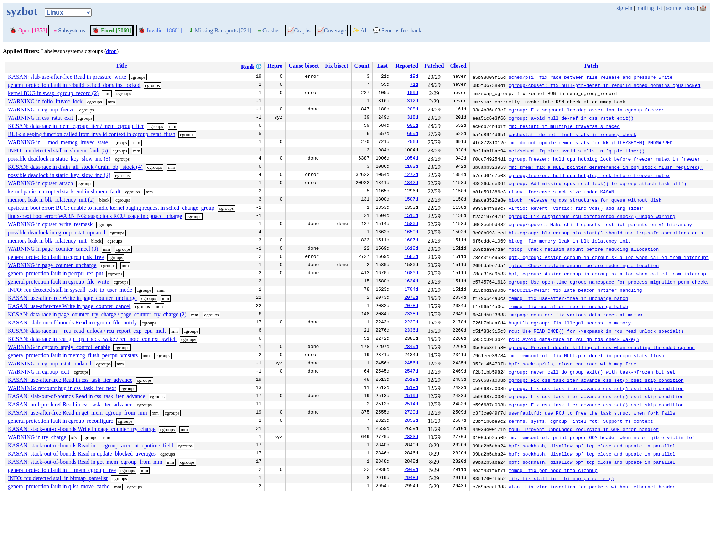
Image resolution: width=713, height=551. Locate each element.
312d (412, 101)
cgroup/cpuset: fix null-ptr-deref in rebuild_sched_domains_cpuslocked (604, 85)
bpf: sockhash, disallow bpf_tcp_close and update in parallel (592, 445)
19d (414, 77)
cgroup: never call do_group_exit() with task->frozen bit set (592, 372)
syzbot (21, 11)
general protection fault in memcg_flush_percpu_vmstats (73, 355)
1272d (411, 175)
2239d (411, 322)
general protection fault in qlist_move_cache (58, 486)
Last (382, 66)
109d (412, 93)
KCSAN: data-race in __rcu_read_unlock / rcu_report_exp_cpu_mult (87, 331)
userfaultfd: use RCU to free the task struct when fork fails (592, 413)
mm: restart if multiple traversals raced (564, 126)
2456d (411, 363)
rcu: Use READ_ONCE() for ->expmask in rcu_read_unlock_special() (596, 331)
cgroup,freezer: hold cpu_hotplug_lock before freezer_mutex (589, 175)
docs (690, 8)
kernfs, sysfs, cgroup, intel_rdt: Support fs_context (581, 421)
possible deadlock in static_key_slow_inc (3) (59, 159)
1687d (411, 241)
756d (412, 142)
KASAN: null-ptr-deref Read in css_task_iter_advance (70, 404)
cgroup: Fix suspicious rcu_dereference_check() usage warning (592, 216)
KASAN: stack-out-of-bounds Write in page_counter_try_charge (82, 429)
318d (412, 118)
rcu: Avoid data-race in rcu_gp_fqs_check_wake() (574, 339)
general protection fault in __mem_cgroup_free (62, 470)
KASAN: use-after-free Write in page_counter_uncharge (72, 298)
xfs (74, 437)
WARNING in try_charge (37, 437)
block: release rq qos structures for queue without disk (585, 200)
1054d (411, 159)
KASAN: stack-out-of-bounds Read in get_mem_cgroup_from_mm (85, 462)
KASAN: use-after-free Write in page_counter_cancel (69, 306)
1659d (411, 232)
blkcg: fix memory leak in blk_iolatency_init (570, 241)
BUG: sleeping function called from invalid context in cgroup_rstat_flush (91, 134)
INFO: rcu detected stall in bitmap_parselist (58, 478)
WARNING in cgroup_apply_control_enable (59, 347)
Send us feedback (397, 30)
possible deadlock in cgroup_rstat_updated (56, 232)
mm (106, 93)
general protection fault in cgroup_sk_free (56, 257)
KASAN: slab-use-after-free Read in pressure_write (67, 77)
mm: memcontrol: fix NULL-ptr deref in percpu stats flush (586, 355)
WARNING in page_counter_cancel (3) (53, 249)
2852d (411, 421)
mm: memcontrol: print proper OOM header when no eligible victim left (603, 437)
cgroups (138, 77)
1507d (411, 200)
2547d (411, 372)
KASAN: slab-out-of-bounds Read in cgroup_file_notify (72, 322)
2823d (411, 437)
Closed (458, 66)
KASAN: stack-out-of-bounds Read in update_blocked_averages (82, 454)
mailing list (649, 8)
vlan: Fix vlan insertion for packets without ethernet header (592, 486)
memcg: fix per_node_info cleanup (553, 470)
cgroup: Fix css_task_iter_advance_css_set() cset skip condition (596, 380)
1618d (411, 249)
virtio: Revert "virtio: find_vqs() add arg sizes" (577, 208)
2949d (411, 470)
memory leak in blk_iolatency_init (47, 241)
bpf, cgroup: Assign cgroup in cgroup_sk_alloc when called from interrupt (609, 257)
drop (111, 51)
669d (412, 134)
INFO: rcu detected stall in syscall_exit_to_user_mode (70, 290)
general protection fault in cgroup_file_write (58, 282)
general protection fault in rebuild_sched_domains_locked (74, 85)
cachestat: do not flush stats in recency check (572, 134)
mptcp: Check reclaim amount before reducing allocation (584, 249)
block (104, 200)
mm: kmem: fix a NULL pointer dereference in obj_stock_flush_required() (606, 167)
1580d (411, 224)
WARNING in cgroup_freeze (41, 109)
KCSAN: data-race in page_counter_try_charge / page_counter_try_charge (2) (97, 314)
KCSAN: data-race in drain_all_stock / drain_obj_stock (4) (75, 167)
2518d (411, 388)
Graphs (299, 30)
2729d (411, 413)
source (673, 8)
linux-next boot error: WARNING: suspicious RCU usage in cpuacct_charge (95, 216)
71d (414, 85)
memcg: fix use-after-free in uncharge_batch (568, 298)
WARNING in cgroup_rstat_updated (50, 363)
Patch (591, 66)
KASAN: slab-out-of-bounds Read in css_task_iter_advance (76, 396)
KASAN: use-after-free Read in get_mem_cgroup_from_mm (77, 413)
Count (362, 66)
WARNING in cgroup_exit (38, 372)
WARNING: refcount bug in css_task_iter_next (62, 388)
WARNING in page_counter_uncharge (52, 265)
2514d (411, 404)
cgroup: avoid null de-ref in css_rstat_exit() (571, 118)
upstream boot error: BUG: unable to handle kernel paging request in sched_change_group (111, 208)
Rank (247, 67)
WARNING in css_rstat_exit (40, 118)
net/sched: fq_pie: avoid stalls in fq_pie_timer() (577, 150)
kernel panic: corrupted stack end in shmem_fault (64, 191)
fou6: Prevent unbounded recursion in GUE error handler (584, 429)
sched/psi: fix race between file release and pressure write (590, 77)
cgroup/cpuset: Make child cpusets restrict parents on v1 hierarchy (600, 224)
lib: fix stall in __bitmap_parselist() (561, 478)
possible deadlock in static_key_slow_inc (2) (59, 175)
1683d (411, 257)
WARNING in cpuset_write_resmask (50, 224)
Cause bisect (303, 66)
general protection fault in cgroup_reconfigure (60, 421)
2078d (411, 298)
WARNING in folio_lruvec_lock (45, 101)
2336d (411, 331)
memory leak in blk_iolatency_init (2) (51, 200)
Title (121, 66)
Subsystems (69, 30)
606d (412, 126)
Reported (406, 66)
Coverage (331, 30)
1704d (411, 290)
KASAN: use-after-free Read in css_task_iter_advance (70, 380)
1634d (411, 282)
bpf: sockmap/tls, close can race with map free (572, 363)
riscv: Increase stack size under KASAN (561, 191)
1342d (411, 183)
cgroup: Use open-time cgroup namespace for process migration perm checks (609, 282)
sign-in (624, 8)
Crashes (269, 30)
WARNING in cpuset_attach (40, 183)
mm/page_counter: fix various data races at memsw (575, 314)
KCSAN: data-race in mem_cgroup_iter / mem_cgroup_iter (76, 126)
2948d (411, 478)
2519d (411, 380)
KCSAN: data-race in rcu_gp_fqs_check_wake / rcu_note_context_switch (92, 339)
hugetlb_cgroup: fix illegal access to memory (570, 322)
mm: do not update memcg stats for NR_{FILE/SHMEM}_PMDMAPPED (590, 142)
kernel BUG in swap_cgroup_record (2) (53, 93)
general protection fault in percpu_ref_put (55, 273)
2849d (411, 347)
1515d (411, 216)
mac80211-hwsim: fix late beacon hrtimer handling (575, 290)
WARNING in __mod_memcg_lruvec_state (58, 142)
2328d (411, 314)
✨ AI (359, 30)
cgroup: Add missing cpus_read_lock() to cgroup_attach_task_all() (597, 183)
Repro (274, 66)
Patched (434, 66)
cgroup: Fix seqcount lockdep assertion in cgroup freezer (586, 109)
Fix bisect (336, 66)
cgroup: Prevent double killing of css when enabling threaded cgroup (602, 347)
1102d (411, 167)
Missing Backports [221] (220, 30)
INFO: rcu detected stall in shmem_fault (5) (58, 150)
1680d (411, 273)
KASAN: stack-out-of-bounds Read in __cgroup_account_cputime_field (90, 445)
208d (412, 109)
